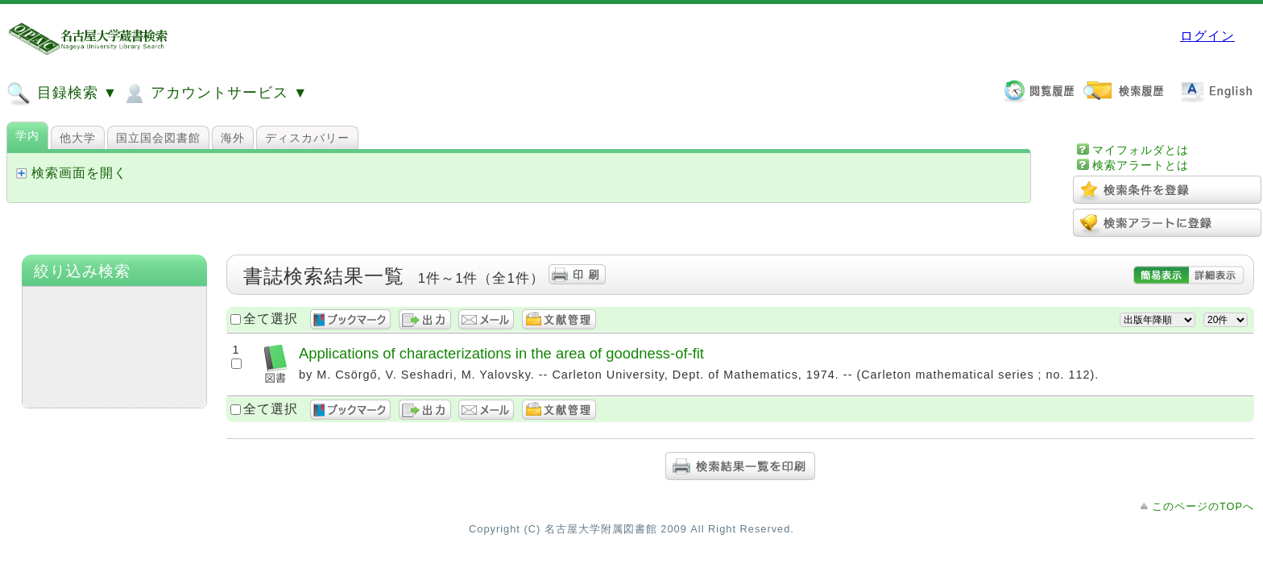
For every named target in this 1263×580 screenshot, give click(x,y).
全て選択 (270, 318)
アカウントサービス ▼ (215, 93)
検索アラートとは (1140, 165)
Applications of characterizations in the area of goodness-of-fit (501, 353)
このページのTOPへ (1203, 506)
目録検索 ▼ (62, 93)
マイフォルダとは (1140, 149)
